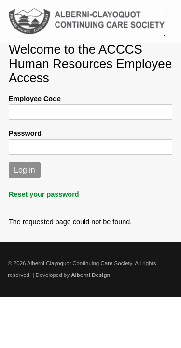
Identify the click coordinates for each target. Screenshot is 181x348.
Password (25, 133)
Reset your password (44, 194)
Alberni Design (90, 275)
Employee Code (35, 98)
